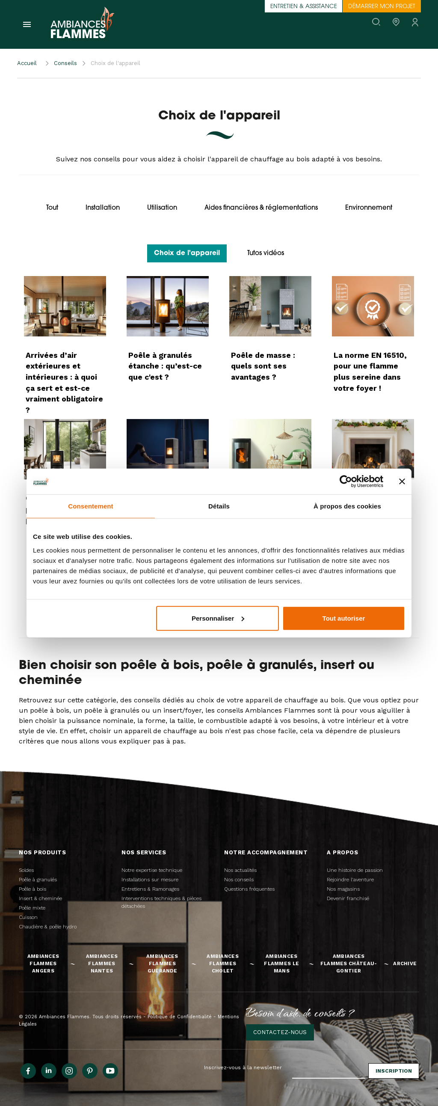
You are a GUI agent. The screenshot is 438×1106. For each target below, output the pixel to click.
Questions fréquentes (249, 889)
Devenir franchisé (348, 898)
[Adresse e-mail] (328, 1071)
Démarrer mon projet (381, 6)
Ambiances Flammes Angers (43, 963)
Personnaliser (218, 617)
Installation (103, 208)
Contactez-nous (280, 1032)
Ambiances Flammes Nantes (102, 963)
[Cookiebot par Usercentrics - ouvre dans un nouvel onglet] (345, 481)
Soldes (26, 870)
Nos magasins (343, 889)
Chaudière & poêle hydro (48, 927)
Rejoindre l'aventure (350, 880)
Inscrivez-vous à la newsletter (243, 1067)
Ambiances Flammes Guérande (162, 963)
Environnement (368, 208)
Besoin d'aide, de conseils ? (300, 1012)
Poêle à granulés (38, 880)
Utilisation (162, 208)
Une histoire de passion (355, 870)
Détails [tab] (219, 506)
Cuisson (28, 917)
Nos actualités (240, 870)
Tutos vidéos (265, 253)
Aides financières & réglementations (261, 208)
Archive (405, 963)
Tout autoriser (344, 617)
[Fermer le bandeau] (402, 482)
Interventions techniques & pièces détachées (161, 902)
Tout (52, 208)
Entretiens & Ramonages (150, 889)
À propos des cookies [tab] (347, 506)
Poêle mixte (32, 908)
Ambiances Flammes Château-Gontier (348, 963)
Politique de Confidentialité (180, 1017)
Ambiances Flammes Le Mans (281, 963)
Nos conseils (239, 880)
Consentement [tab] (90, 506)
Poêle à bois (32, 889)
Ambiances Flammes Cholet (223, 963)
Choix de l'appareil (187, 253)
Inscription (394, 1071)
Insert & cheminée (40, 898)
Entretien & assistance (303, 6)
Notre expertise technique (151, 870)
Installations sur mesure (149, 880)
